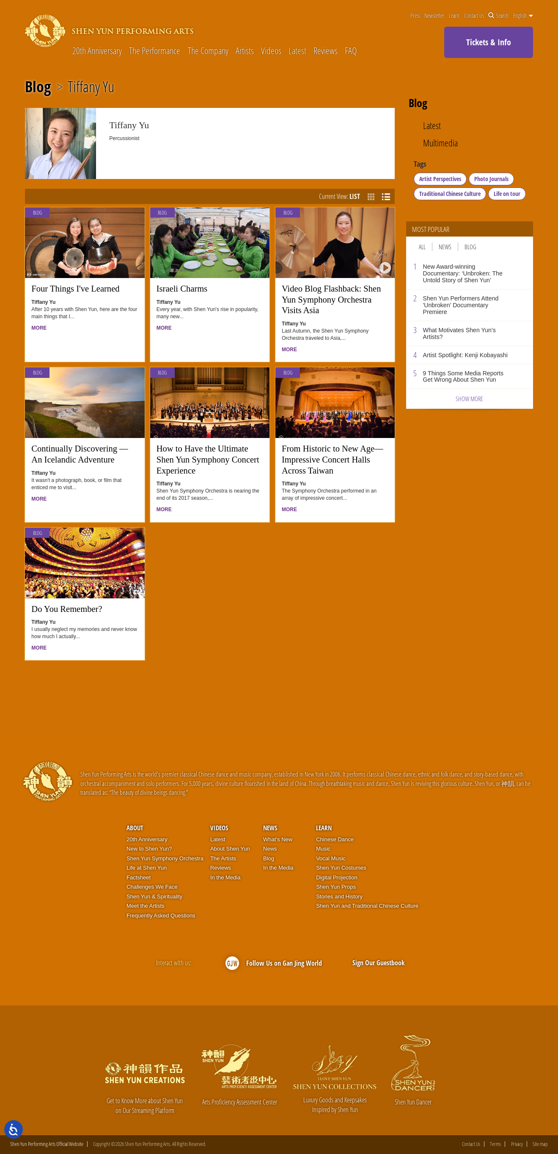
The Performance (154, 50)
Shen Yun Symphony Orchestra (164, 858)
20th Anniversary (97, 50)
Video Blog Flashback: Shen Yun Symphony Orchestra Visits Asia (331, 299)
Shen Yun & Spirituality (154, 896)
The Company (208, 50)
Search (498, 15)
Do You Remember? (66, 609)
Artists (245, 50)
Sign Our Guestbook (378, 962)
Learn (454, 15)
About (134, 827)
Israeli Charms (182, 288)
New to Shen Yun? (149, 849)
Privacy (517, 1144)
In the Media (225, 877)
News (445, 246)
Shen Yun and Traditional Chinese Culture (367, 906)
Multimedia (440, 143)
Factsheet (138, 877)
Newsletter (434, 15)
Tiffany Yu (91, 86)
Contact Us (474, 15)
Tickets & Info (488, 42)
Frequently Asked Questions (160, 915)
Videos (271, 50)
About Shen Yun (230, 849)
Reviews (325, 50)
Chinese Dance (335, 839)
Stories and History (339, 896)
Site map (540, 1144)
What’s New (277, 839)
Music (323, 849)
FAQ (351, 50)
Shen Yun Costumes (341, 868)
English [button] (523, 15)
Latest (297, 50)
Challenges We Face (151, 887)
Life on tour (507, 194)
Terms (495, 1144)
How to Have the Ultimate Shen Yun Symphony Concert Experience (208, 459)
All (422, 246)
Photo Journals (491, 179)
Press (415, 15)
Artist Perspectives (440, 179)
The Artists (223, 858)
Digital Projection (336, 877)
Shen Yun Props (336, 887)
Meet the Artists (145, 906)
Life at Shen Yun (146, 868)
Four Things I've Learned (75, 288)
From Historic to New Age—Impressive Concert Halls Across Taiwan (332, 459)
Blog (38, 86)
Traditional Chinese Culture (450, 194)
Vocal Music (330, 858)
